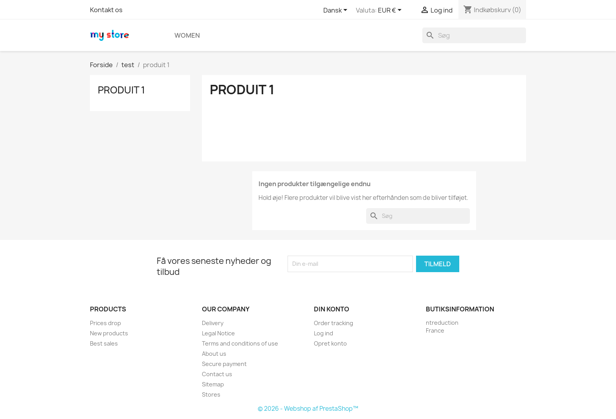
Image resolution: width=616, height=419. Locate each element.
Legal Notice (218, 333)
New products (109, 333)
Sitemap (213, 384)
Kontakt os (106, 9)
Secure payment (224, 364)
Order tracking (333, 323)
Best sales (104, 343)
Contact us (217, 374)
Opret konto (330, 343)
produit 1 (121, 90)
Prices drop (105, 323)
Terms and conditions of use (240, 343)
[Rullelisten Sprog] (336, 10)
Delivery (213, 323)
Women (187, 35)
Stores (211, 394)
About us (214, 353)
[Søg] (474, 35)
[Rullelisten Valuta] (391, 10)
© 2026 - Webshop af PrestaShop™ (308, 408)
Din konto (331, 309)
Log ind (323, 333)
